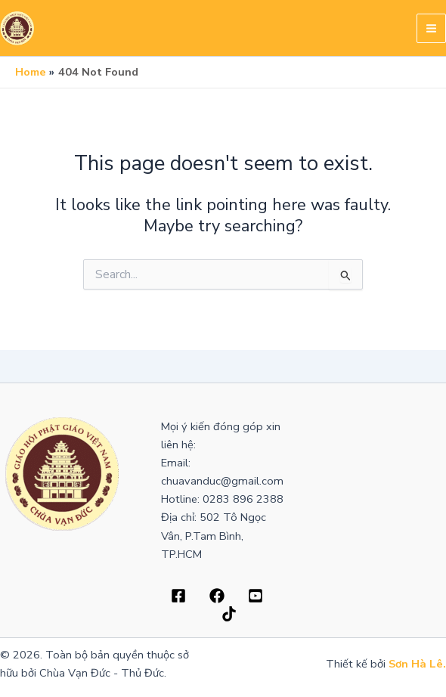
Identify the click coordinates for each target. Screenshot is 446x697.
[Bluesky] (229, 613)
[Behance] (255, 595)
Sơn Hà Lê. (417, 663)
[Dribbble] (217, 595)
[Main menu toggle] (431, 28)
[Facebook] (178, 595)
